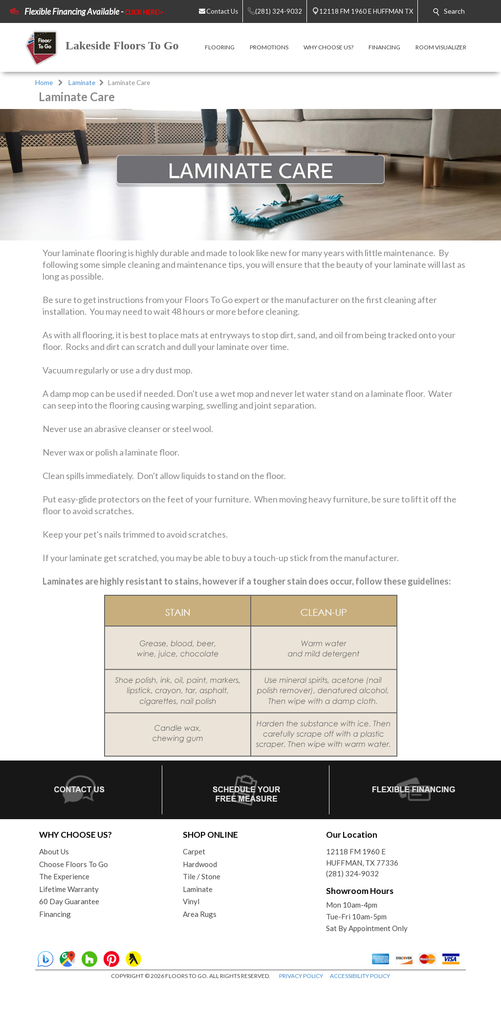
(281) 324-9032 (352, 873)
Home (44, 83)
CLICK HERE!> (144, 12)
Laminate (81, 83)
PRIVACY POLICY (301, 975)
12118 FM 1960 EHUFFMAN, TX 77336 (362, 857)
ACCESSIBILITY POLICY (360, 975)
